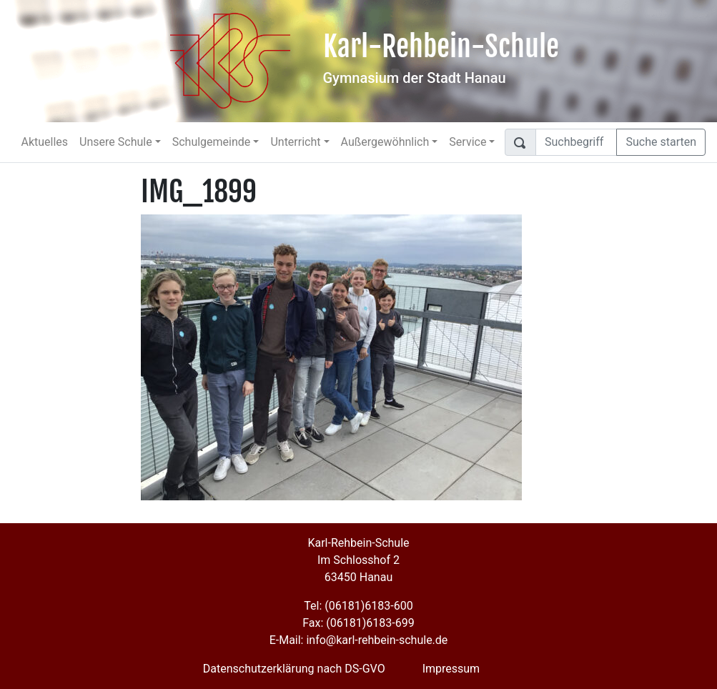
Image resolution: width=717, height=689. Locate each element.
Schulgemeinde (211, 142)
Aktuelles (44, 142)
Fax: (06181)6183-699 (358, 623)
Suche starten (660, 142)
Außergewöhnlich (385, 142)
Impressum (451, 668)
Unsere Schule (115, 142)
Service (467, 142)
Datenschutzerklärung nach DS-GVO (294, 668)
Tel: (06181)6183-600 (358, 606)
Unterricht (295, 142)
